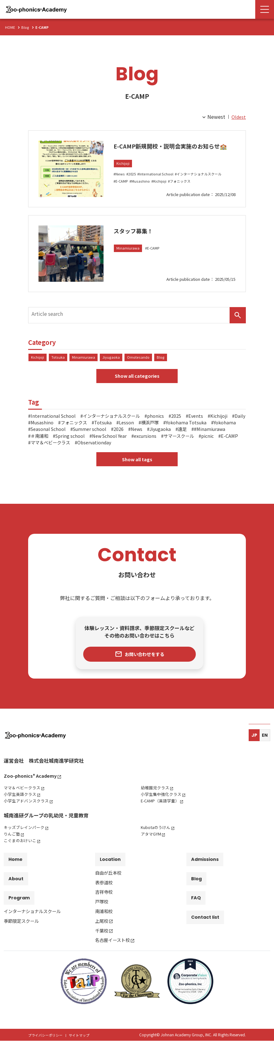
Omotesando (139, 358)
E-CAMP (122, 191)
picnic (113, 445)
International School (158, 183)
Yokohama (96, 432)
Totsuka (58, 358)
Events (212, 418)
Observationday (225, 445)
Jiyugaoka (112, 358)
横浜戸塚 (209, 425)
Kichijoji (123, 173)
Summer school (179, 432)
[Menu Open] (264, 9)
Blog (162, 358)
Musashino (142, 191)
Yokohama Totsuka (53, 432)
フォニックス (183, 191)
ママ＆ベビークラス (176, 445)
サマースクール (81, 445)
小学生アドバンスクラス (28, 807)
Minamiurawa (128, 252)
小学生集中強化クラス (163, 800)
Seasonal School (134, 432)
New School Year (210, 438)
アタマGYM (152, 840)
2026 (211, 432)
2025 (133, 183)
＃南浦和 (133, 438)
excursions (43, 445)
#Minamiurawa (98, 438)
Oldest (238, 116)
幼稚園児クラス (156, 794)
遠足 (68, 438)
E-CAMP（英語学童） (162, 807)
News (120, 183)
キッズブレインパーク (26, 833)
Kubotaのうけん (157, 833)
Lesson (183, 425)
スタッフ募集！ (140, 234)
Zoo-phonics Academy (32, 782)
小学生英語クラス (21, 800)
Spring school (167, 438)
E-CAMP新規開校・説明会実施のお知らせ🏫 (173, 150)
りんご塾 (12, 840)
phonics (169, 418)
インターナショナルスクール (204, 183)
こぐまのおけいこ (21, 846)
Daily (64, 425)
